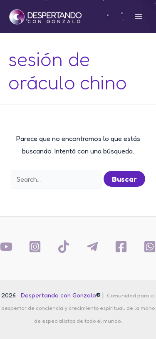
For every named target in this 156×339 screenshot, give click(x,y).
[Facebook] (121, 246)
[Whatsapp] (150, 246)
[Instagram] (35, 246)
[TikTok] (63, 246)
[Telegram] (92, 246)
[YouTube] (6, 246)
